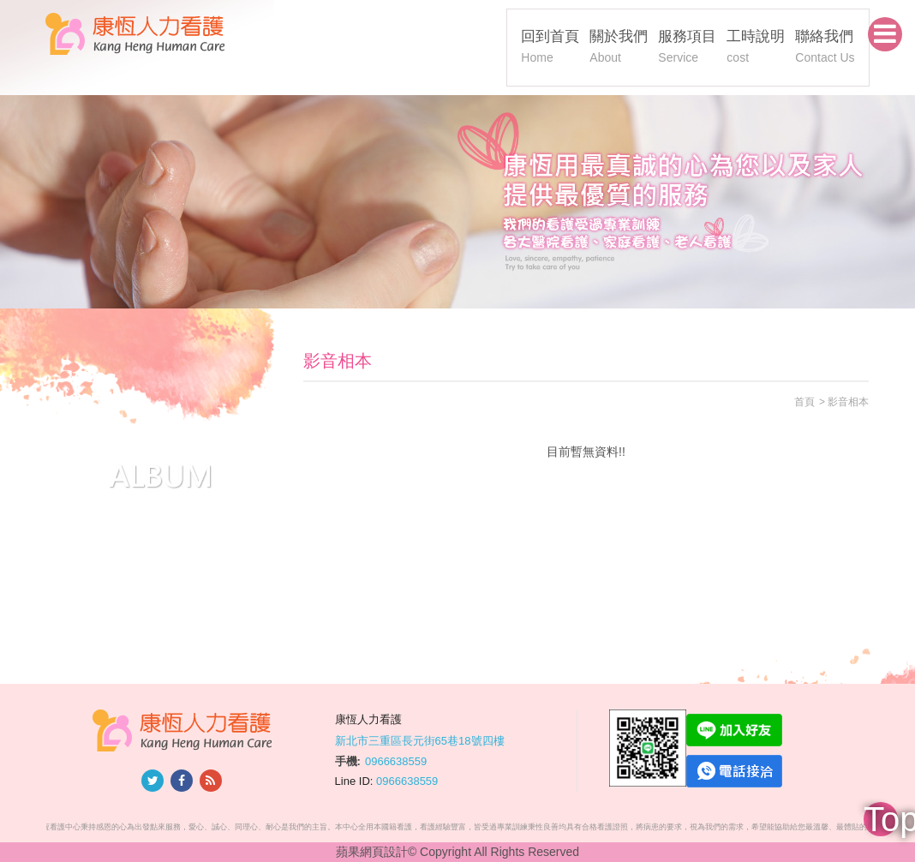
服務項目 (687, 48)
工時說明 (756, 48)
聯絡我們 (824, 48)
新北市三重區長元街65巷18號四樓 (420, 739)
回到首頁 (550, 48)
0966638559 (396, 761)
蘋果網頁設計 (372, 852)
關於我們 (618, 48)
